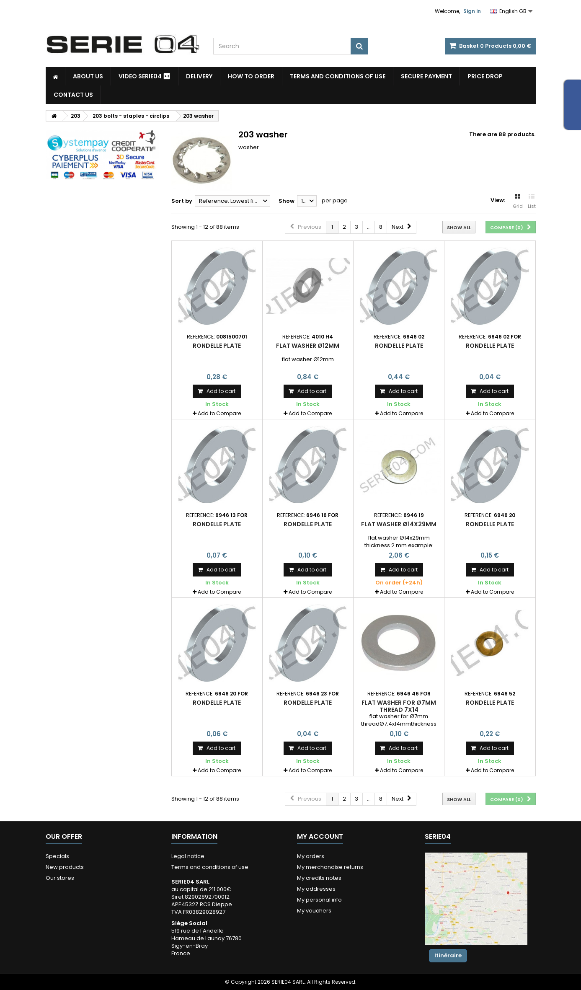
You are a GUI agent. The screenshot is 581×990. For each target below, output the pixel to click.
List (532, 201)
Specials (57, 856)
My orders (310, 856)
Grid (518, 201)
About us (88, 76)
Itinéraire (448, 955)
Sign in (472, 11)
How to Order (251, 76)
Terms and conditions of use (337, 76)
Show (286, 201)
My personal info (319, 900)
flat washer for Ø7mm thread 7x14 (399, 705)
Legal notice (187, 856)
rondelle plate (217, 345)
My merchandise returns (330, 867)
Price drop (485, 76)
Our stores (60, 878)
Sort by (181, 201)
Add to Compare (219, 413)
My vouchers (314, 911)
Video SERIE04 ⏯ (144, 76)
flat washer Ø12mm (307, 345)
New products (65, 867)
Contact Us (73, 94)
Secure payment (426, 76)
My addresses (316, 889)
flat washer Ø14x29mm (398, 524)
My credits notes (319, 878)
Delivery (199, 76)
